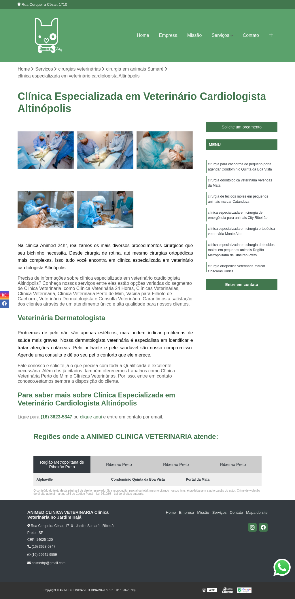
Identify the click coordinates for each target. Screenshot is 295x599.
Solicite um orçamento (242, 127)
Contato (251, 35)
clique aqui (91, 416)
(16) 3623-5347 (57, 416)
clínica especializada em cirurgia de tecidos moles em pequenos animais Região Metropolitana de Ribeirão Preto (241, 250)
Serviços (220, 35)
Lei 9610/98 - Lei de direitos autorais (119, 493)
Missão (194, 35)
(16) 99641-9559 (42, 555)
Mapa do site (257, 512)
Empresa (168, 35)
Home (143, 35)
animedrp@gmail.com (46, 563)
